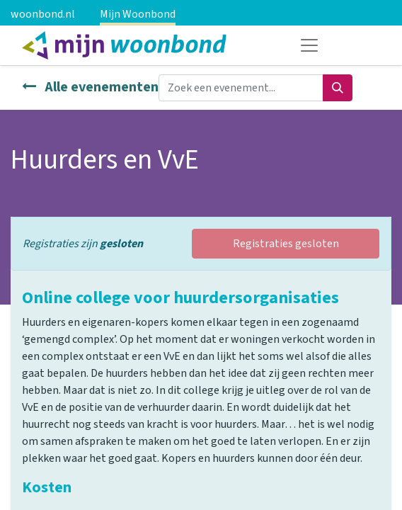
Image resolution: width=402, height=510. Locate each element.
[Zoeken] (337, 87)
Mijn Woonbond (138, 14)
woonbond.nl (43, 14)
